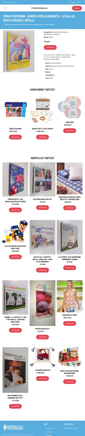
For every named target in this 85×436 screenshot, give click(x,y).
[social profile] (16, 2)
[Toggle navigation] (5, 8)
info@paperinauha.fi (75, 2)
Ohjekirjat (56, 34)
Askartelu (50, 432)
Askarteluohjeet (57, 32)
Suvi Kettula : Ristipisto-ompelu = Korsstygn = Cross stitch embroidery (42, 259)
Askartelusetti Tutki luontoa (42, 129)
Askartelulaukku (15, 129)
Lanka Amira (69, 122)
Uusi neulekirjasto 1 (42, 329)
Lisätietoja (50, 47)
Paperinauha (51, 428)
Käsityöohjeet (48, 34)
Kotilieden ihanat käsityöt (42, 199)
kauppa (76, 8)
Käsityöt (65, 32)
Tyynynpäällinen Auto (42, 370)
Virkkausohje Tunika (69, 315)
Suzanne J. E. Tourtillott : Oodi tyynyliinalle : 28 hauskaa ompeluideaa (15, 319)
